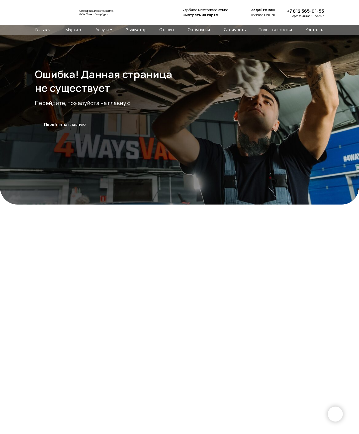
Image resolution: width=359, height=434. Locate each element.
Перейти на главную (65, 124)
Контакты (315, 29)
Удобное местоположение (205, 12)
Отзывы (166, 29)
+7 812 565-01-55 (305, 11)
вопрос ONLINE (263, 12)
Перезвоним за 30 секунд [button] (307, 16)
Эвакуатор (136, 29)
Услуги (102, 29)
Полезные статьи (275, 29)
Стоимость (235, 29)
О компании (199, 29)
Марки (72, 29)
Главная (43, 29)
